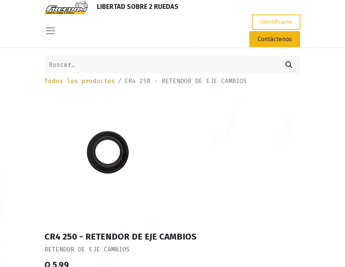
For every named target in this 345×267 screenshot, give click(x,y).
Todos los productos (80, 81)
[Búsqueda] (288, 65)
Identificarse (276, 22)
